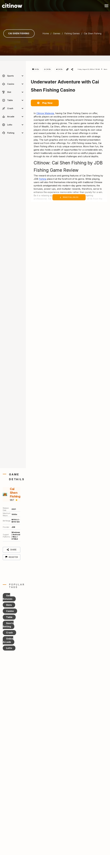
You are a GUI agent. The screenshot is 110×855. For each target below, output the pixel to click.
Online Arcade (8, 640)
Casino (10, 611)
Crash (9, 632)
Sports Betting (8, 625)
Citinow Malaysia (45, 113)
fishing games (72, 33)
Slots (9, 605)
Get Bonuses (7, 597)
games (56, 33)
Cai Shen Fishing (18, 33)
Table (9, 617)
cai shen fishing (92, 33)
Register (11, 557)
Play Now (44, 103)
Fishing (42, 179)
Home (45, 33)
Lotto (9, 648)
